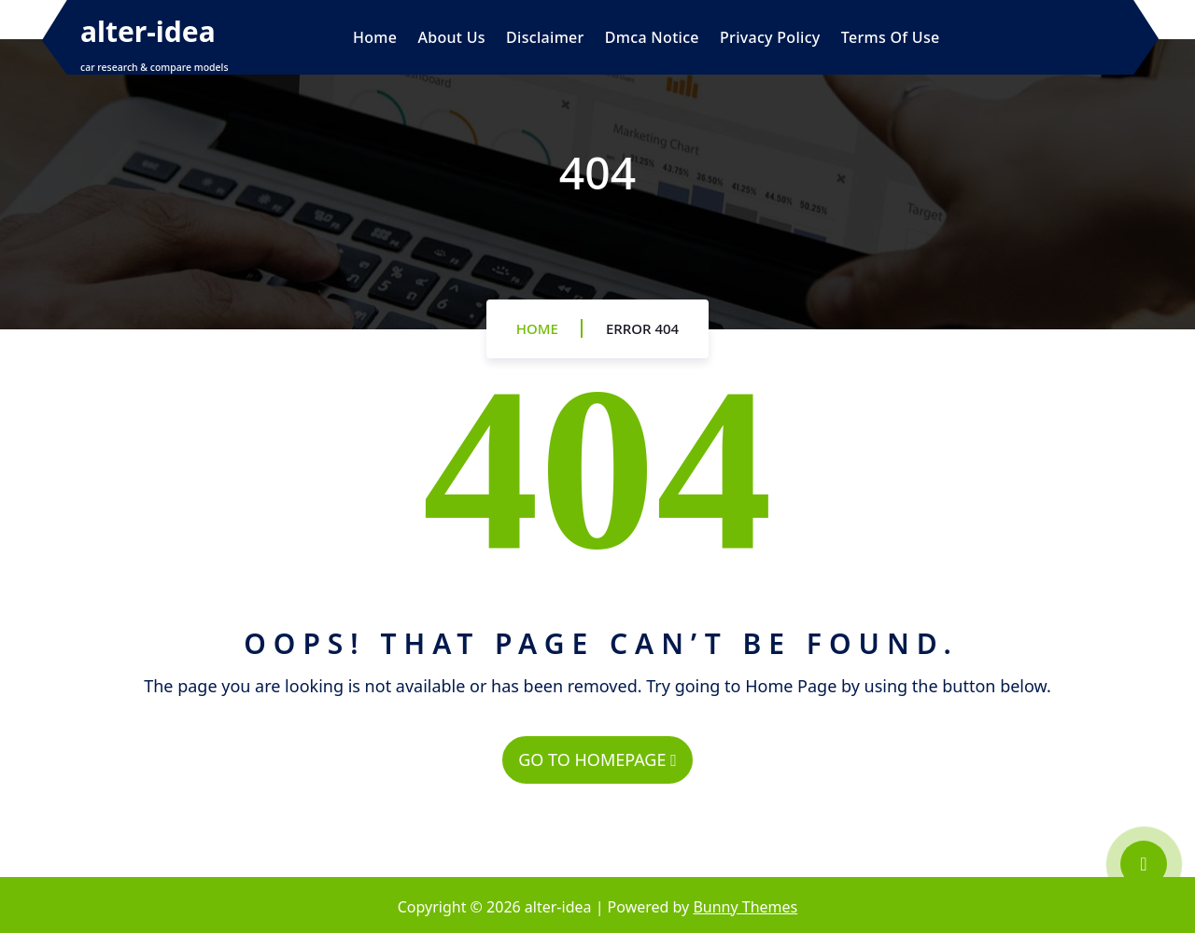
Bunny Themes (745, 907)
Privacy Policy (770, 37)
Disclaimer (545, 37)
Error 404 (642, 328)
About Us (451, 37)
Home (375, 37)
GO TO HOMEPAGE (597, 759)
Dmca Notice (652, 37)
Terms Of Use (890, 37)
